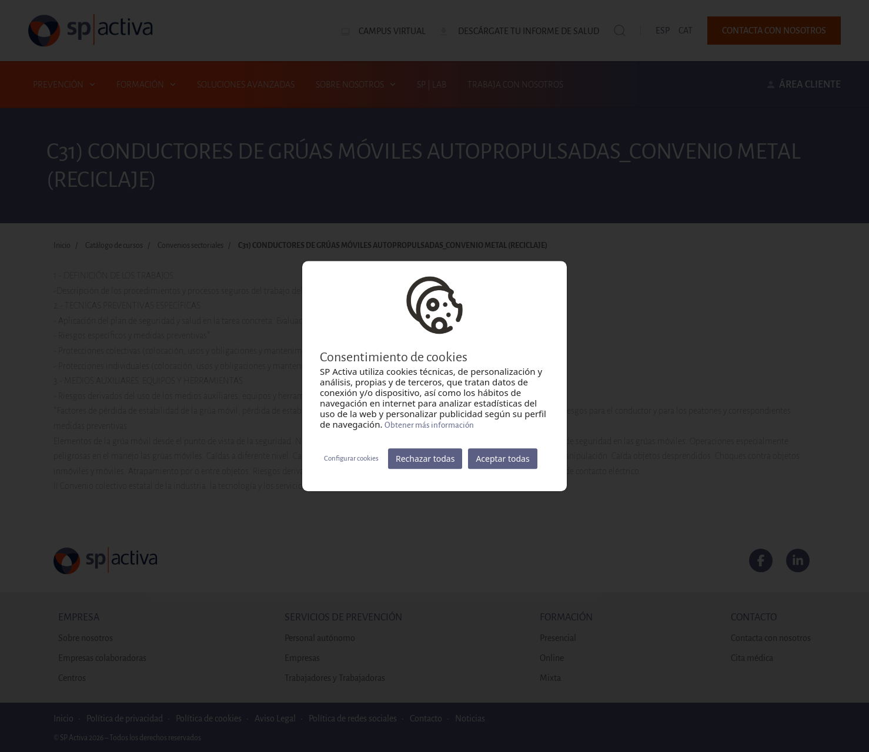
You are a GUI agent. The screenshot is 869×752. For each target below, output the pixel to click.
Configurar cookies (351, 458)
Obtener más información (429, 425)
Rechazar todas (425, 458)
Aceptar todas (502, 458)
